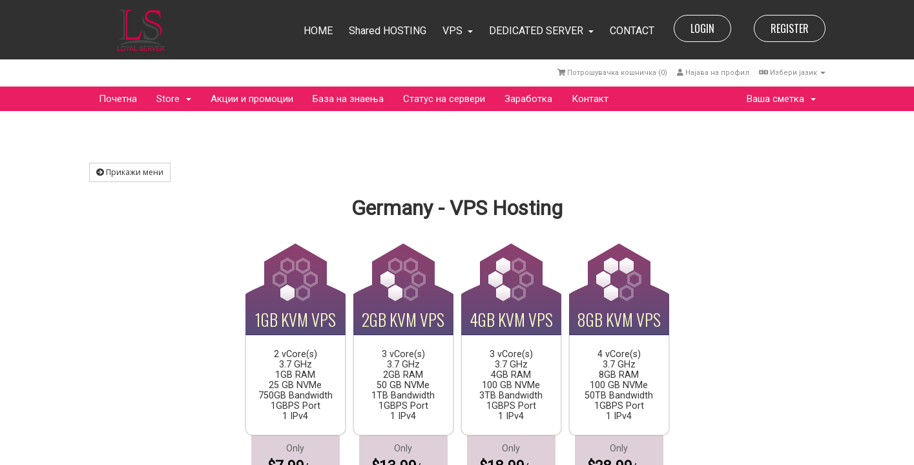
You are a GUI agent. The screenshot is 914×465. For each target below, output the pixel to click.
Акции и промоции (252, 99)
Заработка (528, 99)
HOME (318, 31)
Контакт (590, 99)
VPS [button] (457, 31)
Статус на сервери (444, 99)
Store (173, 99)
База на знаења (348, 99)
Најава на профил (713, 72)
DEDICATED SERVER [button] (541, 31)
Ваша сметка (781, 99)
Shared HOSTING (387, 31)
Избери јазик (792, 72)
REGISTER (790, 28)
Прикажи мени (129, 172)
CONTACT (632, 31)
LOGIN (702, 28)
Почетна (118, 99)
